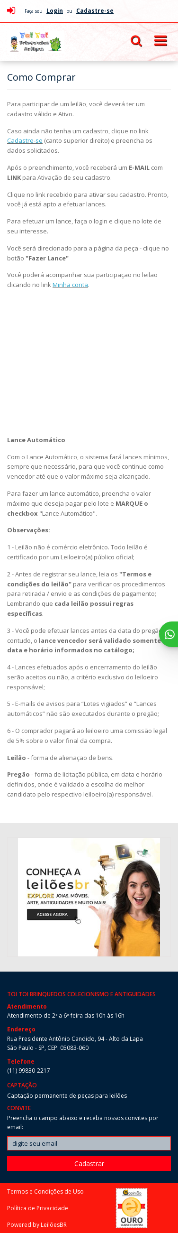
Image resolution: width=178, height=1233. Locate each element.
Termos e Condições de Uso (45, 1191)
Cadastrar (89, 1163)
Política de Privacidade (37, 1208)
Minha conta (70, 284)
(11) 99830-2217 (28, 1070)
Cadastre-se (25, 140)
